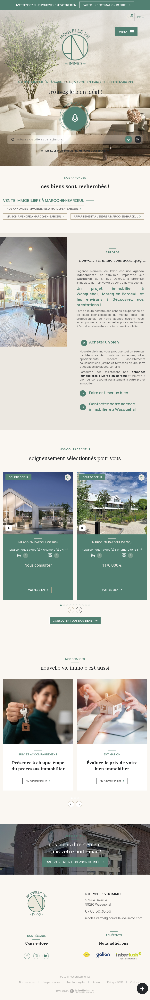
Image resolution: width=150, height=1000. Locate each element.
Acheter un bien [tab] (104, 342)
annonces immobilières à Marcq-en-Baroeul (112, 374)
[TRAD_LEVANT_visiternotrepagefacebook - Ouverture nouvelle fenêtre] (27, 956)
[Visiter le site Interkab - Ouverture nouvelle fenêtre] (103, 955)
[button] (79, 610)
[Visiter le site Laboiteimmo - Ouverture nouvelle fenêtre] (81, 991)
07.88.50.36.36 (98, 911)
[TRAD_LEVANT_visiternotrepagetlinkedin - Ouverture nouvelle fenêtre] (46, 956)
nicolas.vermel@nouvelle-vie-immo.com (113, 918)
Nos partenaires (51, 982)
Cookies (134, 982)
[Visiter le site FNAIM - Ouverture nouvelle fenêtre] (86, 954)
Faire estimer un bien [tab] (108, 392)
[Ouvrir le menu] (126, 31)
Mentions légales (76, 982)
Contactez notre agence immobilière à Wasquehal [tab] (112, 406)
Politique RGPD (115, 982)
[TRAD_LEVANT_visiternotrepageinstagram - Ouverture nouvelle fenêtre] (36, 956)
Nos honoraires (27, 982)
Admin (96, 982)
